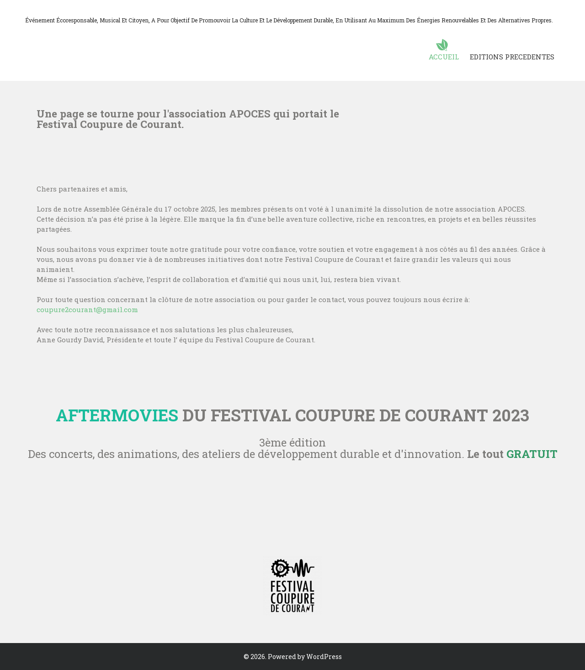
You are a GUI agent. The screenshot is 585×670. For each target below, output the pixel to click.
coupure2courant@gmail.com (87, 309)
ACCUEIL (444, 56)
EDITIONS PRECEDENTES (512, 56)
